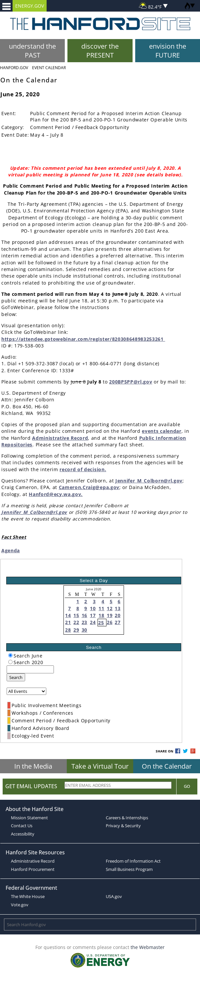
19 (109, 615)
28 (68, 630)
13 (117, 608)
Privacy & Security (123, 826)
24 (93, 622)
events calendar (161, 431)
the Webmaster (148, 947)
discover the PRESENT (100, 51)
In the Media (33, 766)
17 (93, 615)
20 (117, 615)
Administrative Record (60, 438)
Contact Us (21, 826)
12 (109, 608)
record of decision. (83, 469)
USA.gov (114, 896)
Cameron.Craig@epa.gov (89, 487)
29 (76, 630)
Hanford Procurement (33, 869)
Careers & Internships (127, 818)
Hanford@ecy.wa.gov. (56, 494)
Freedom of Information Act (133, 861)
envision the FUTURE (167, 51)
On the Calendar (167, 766)
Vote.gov (19, 905)
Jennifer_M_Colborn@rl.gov (148, 480)
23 (84, 622)
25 (101, 622)
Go (187, 786)
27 (117, 622)
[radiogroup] (10, 655)
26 (109, 622)
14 (68, 615)
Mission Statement (29, 818)
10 (93, 608)
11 (101, 608)
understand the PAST (32, 51)
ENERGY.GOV (29, 6)
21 (68, 622)
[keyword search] (30, 669)
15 (76, 615)
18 (101, 615)
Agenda (10, 550)
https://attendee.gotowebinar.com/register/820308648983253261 (83, 339)
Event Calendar (49, 67)
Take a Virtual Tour (100, 766)
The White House (28, 896)
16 (84, 615)
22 (76, 622)
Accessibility (22, 834)
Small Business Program (129, 869)
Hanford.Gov (14, 67)
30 (84, 630)
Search (15, 677)
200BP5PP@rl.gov (130, 382)
